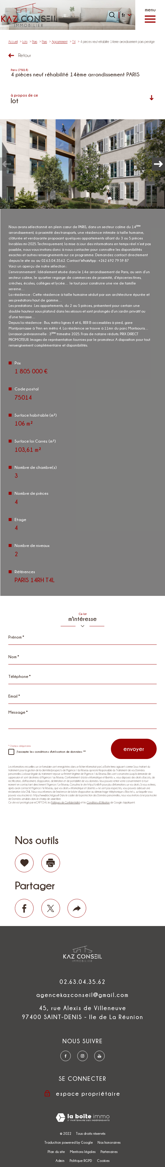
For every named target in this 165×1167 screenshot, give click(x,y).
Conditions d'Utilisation (98, 802)
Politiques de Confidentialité (65, 802)
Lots (24, 42)
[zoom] (82, 164)
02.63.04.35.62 (82, 982)
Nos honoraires (109, 1142)
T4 (74, 42)
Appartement (59, 42)
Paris (34, 42)
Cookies (103, 1161)
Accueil (13, 42)
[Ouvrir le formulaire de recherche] (112, 15)
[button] (158, 164)
